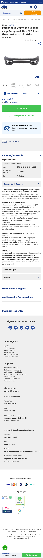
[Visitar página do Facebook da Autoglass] (16, 328)
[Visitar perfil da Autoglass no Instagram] (21, 328)
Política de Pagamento (13, 370)
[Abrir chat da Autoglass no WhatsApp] (10, 328)
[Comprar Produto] (31, 555)
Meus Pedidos (9, 350)
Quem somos (9, 348)
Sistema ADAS (9, 376)
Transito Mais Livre (11, 357)
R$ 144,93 (15, 102)
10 (6, 102)
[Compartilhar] (39, 44)
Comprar (21, 108)
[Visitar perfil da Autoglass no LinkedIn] (33, 328)
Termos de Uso (10, 381)
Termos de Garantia (12, 379)
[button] (21, 184)
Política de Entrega (11, 368)
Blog (40, 2)
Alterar (23, 2)
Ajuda (6, 346)
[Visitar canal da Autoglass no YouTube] (27, 328)
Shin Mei (11, 25)
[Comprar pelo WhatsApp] (21, 116)
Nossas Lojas (9, 352)
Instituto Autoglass (11, 355)
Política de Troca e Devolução (15, 374)
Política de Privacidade (13, 372)
